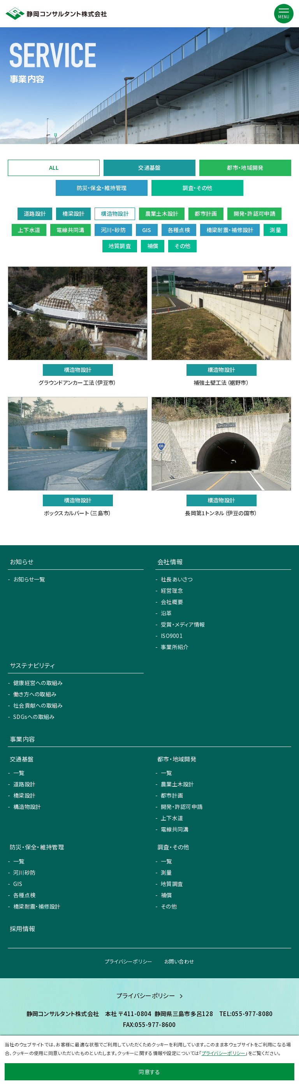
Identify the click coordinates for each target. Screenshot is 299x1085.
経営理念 (172, 590)
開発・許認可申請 (181, 806)
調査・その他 (198, 188)
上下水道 (172, 818)
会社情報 (170, 561)
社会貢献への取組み (38, 705)
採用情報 (22, 928)
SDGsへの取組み (34, 716)
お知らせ (21, 561)
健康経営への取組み (38, 683)
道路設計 (24, 784)
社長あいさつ (177, 579)
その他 (169, 906)
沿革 (166, 613)
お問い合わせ (179, 961)
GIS (17, 884)
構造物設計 (27, 806)
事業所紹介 (174, 647)
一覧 (19, 773)
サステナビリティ (32, 665)
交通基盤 (149, 167)
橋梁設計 (24, 795)
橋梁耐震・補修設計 (37, 906)
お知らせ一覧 (29, 579)
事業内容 (22, 738)
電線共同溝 (174, 829)
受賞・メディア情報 (183, 624)
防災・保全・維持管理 (102, 188)
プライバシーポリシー (129, 961)
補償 (166, 895)
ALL (53, 167)
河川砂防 (24, 872)
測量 (166, 872)
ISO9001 (172, 635)
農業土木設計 (177, 784)
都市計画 (172, 795)
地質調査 (172, 884)
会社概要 (172, 602)
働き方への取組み (34, 694)
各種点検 (24, 895)
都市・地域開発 (245, 167)
